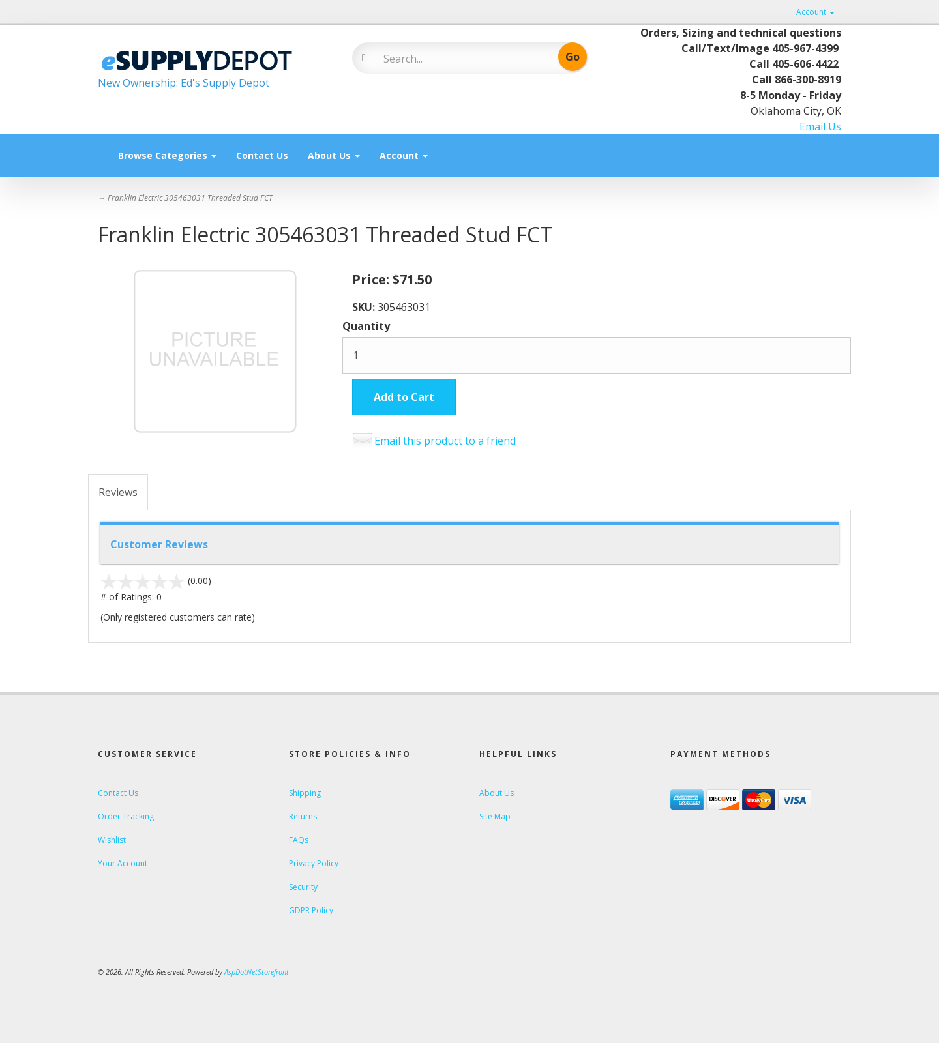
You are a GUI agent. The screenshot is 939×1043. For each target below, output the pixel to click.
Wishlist (112, 839)
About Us (334, 155)
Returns (303, 816)
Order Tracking (126, 816)
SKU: (365, 307)
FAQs (298, 839)
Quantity (366, 326)
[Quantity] (596, 355)
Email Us (820, 126)
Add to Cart (404, 397)
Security (303, 886)
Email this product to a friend (445, 440)
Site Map (495, 816)
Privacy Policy (313, 863)
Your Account (122, 863)
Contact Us (262, 155)
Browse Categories (167, 155)
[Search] (460, 59)
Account (815, 12)
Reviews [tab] (118, 492)
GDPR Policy (311, 910)
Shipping (305, 793)
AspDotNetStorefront (256, 972)
